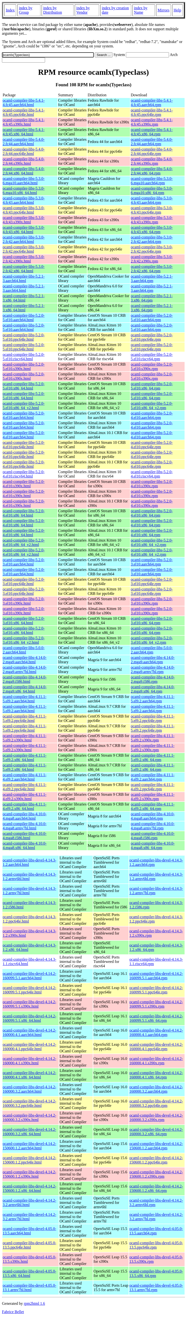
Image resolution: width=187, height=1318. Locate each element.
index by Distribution (52, 10)
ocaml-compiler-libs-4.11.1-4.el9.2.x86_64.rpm (152, 806)
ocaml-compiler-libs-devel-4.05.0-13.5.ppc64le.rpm (156, 1245)
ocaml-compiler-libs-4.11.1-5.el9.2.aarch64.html (24, 699)
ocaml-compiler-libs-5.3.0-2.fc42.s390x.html (24, 259)
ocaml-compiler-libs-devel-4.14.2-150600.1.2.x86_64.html (29, 1188)
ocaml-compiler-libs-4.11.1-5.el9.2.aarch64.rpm (152, 699)
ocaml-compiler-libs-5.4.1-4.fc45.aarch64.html (24, 102)
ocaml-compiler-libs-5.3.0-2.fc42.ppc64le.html (24, 249)
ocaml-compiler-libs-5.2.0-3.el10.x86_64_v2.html (24, 640)
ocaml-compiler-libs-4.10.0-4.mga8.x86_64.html (25, 845)
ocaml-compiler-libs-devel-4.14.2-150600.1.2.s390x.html (29, 1174)
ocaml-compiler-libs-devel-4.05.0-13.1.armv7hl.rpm (156, 1287)
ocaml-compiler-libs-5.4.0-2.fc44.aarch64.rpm (152, 141)
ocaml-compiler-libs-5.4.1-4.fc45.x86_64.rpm (152, 132)
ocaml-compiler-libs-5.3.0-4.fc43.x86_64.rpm (152, 229)
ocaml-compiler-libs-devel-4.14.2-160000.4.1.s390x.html (29, 1061)
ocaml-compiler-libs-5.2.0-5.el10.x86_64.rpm (152, 386)
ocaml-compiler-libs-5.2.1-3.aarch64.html (24, 278)
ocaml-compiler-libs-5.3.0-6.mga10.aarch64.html (24, 180)
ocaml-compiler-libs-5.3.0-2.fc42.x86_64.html (24, 268)
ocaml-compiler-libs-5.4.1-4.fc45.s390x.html (24, 122)
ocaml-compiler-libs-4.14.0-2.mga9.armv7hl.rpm (153, 669)
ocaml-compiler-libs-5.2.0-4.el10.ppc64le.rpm (152, 444)
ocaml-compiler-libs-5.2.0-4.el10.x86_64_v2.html (24, 542)
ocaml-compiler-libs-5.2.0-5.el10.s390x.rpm (152, 366)
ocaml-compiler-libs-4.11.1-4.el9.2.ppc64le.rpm (152, 787)
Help (177, 10)
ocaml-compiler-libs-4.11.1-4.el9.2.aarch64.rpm (152, 777)
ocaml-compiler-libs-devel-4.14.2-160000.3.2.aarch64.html (29, 1089)
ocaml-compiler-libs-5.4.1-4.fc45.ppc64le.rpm (152, 112)
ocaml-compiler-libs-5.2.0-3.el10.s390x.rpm (152, 601)
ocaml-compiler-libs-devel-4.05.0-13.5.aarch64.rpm (156, 1231)
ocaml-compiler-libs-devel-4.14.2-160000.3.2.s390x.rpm (156, 1117)
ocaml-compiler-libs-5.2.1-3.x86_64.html (24, 298)
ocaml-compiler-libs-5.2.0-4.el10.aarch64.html (24, 415)
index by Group (25, 10)
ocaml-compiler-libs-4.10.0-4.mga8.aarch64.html (25, 816)
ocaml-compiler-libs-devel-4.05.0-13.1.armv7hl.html (29, 1287)
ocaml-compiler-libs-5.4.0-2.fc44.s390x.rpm (152, 161)
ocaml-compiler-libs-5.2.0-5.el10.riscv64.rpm (152, 356)
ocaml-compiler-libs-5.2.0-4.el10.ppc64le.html (24, 444)
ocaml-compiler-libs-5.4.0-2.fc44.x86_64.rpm (152, 171)
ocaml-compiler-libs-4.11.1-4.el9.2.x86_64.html (24, 806)
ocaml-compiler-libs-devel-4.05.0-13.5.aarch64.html (29, 1231)
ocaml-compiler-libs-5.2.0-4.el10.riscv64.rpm (152, 474)
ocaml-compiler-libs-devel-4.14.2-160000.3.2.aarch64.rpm (156, 1089)
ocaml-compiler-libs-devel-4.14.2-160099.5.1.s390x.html (29, 1004)
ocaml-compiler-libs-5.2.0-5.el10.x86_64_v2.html (24, 405)
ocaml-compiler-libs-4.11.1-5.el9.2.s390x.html (24, 738)
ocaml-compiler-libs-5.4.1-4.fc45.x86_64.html (24, 132)
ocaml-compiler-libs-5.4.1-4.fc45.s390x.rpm (152, 122)
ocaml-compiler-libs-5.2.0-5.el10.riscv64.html (24, 356)
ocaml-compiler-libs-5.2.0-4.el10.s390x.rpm (152, 483)
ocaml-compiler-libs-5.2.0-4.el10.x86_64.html (24, 513)
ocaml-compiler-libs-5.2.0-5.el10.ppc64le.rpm (152, 337)
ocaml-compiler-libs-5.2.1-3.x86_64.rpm (152, 298)
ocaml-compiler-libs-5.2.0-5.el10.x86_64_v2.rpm (152, 405)
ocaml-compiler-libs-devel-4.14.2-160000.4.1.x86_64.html (29, 1075)
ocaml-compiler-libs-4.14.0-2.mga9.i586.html (25, 679)
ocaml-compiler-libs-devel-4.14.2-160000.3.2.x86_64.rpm (156, 1131)
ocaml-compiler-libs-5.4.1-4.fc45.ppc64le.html (24, 112)
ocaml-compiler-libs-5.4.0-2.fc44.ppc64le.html (24, 151)
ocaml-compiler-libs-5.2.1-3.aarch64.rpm (152, 278)
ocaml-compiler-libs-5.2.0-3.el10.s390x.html (24, 601)
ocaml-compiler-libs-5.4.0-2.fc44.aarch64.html (24, 141)
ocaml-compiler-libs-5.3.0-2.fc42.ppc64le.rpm (152, 249)
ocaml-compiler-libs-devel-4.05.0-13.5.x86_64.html (29, 1273)
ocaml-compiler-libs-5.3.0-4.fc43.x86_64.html (24, 229)
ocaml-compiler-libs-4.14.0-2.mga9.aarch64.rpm (153, 659)
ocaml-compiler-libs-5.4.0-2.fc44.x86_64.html (24, 171)
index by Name (141, 10)
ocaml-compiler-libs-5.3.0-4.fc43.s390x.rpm (152, 220)
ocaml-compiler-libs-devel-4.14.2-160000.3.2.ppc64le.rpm (156, 1103)
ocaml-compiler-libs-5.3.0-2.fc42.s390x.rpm (152, 259)
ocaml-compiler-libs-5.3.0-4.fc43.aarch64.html (24, 200)
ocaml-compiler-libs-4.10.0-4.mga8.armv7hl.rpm (153, 826)
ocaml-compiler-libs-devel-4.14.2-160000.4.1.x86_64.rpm (156, 1075)
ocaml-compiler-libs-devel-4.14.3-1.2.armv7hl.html (29, 890)
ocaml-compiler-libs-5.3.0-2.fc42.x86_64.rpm (152, 268)
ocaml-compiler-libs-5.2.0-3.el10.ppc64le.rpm (152, 581)
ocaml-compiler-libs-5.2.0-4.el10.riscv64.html (24, 474)
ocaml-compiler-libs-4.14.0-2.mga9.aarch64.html (25, 659)
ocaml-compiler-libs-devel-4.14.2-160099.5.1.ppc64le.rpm (156, 990)
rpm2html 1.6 (34, 1303)
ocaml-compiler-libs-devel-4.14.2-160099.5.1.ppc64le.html (29, 990)
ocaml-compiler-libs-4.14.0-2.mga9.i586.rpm (153, 679)
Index (10, 10)
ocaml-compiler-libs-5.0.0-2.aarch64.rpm (152, 650)
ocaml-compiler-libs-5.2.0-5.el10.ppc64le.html (24, 337)
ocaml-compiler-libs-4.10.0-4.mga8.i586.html (25, 835)
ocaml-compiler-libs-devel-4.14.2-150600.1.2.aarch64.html (29, 1146)
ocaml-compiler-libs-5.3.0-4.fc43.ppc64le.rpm (152, 210)
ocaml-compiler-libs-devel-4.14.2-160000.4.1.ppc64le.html (29, 1046)
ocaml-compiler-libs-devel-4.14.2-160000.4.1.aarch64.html (29, 1032)
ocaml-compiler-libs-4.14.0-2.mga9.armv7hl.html (25, 669)
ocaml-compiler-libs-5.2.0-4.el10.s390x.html (24, 483)
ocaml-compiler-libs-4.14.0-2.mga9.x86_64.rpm (153, 689)
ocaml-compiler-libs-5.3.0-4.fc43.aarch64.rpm (152, 200)
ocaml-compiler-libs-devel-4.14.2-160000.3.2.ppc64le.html (29, 1103)
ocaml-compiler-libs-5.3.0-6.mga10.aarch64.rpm (152, 180)
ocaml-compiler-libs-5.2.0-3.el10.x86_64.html (24, 620)
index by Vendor (83, 10)
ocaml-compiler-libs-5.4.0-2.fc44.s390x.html (24, 161)
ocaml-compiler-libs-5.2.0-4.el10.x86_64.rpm (152, 513)
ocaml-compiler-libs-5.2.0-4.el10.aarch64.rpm (152, 415)
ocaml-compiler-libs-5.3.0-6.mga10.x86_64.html (24, 190)
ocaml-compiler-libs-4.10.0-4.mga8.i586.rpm (153, 835)
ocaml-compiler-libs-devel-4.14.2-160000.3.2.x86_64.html (29, 1131)
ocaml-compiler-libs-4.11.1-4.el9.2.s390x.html (24, 796)
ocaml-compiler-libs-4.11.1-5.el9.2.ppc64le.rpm (152, 718)
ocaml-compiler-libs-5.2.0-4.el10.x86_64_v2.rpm (152, 542)
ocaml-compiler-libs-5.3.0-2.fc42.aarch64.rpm (152, 239)
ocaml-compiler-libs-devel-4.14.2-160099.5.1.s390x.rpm (156, 1004)
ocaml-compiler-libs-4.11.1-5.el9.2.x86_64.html (24, 757)
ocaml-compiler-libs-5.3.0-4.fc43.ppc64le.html (24, 210)
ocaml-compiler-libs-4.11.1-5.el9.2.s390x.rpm (152, 738)
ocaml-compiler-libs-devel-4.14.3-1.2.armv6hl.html (29, 876)
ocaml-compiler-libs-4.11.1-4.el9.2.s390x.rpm (152, 796)
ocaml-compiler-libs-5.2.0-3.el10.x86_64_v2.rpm (152, 640)
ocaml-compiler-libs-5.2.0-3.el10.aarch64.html (24, 562)
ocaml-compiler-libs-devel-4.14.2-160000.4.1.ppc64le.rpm (156, 1046)
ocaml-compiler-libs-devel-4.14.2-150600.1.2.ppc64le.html (29, 1160)
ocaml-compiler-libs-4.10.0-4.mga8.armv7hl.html (25, 826)
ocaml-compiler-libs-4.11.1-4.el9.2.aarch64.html (24, 777)
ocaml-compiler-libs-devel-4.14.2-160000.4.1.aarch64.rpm (156, 1032)
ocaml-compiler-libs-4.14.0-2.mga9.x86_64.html (25, 689)
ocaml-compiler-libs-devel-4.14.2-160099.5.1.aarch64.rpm (156, 975)
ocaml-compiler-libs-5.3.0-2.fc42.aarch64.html (24, 239)
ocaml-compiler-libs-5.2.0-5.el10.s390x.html (24, 366)
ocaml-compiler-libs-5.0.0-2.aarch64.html (24, 650)
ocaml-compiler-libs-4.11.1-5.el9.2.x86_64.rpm (152, 757)
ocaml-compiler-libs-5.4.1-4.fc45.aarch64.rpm (152, 102)
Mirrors (163, 10)
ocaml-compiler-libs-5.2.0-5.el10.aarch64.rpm (152, 317)
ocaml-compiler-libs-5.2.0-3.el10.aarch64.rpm (152, 562)
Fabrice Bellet (13, 1312)
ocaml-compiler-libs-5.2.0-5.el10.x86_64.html (24, 386)
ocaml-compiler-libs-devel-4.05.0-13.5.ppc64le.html (29, 1245)
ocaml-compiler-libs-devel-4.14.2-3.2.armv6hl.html (29, 1202)
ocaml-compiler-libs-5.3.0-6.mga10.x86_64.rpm (152, 190)
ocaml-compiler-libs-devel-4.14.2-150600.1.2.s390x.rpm (156, 1174)
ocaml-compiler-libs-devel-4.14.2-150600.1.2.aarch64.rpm (156, 1146)
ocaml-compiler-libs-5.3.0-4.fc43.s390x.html (24, 220)
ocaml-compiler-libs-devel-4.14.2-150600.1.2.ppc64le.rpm (156, 1160)
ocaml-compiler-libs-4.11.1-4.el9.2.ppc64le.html (24, 787)
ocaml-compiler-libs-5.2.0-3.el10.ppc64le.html (24, 581)
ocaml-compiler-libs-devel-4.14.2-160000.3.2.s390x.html (29, 1117)
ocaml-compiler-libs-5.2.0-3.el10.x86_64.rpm (152, 620)
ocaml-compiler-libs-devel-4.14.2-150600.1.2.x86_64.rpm (156, 1188)
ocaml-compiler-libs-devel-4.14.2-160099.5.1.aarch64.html (29, 975)
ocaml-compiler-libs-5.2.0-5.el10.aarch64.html (24, 317)
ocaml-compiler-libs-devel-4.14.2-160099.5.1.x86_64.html (29, 1018)
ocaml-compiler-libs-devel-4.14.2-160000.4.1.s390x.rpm (156, 1061)
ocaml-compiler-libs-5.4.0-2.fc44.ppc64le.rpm (152, 151)
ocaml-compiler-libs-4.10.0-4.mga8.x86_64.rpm (153, 845)
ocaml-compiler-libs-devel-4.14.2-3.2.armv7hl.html (29, 1216)
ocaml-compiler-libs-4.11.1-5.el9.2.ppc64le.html (24, 718)
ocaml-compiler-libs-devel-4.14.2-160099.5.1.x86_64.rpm (156, 1018)
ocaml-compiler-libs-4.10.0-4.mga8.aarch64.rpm (153, 816)
